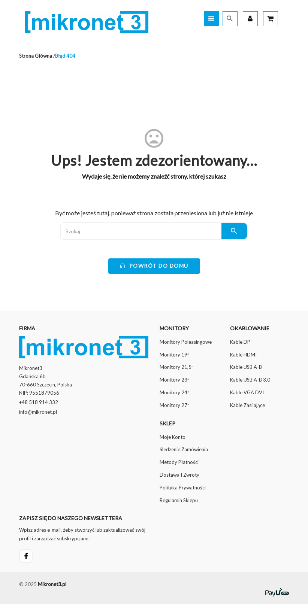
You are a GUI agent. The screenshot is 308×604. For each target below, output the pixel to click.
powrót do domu (154, 265)
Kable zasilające (247, 405)
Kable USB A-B (246, 367)
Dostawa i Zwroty (179, 475)
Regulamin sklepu (179, 500)
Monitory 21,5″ (176, 367)
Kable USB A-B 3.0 (250, 380)
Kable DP (240, 342)
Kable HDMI (243, 355)
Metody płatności (179, 462)
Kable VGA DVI (247, 392)
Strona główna (35, 56)
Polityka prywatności (183, 488)
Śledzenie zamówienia (184, 449)
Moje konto (172, 437)
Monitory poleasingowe (186, 342)
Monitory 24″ (174, 392)
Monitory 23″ (174, 380)
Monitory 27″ (174, 405)
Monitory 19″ (174, 355)
